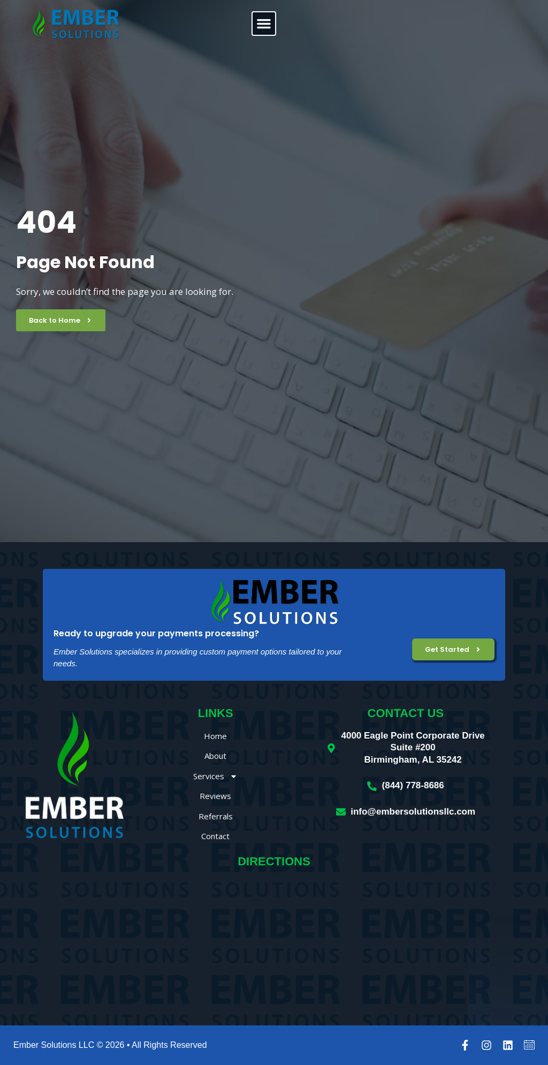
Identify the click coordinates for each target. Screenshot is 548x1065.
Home (215, 736)
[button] (264, 23)
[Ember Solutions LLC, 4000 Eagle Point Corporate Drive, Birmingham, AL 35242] (274, 945)
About (215, 755)
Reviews (215, 795)
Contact (215, 836)
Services (215, 776)
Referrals (216, 816)
